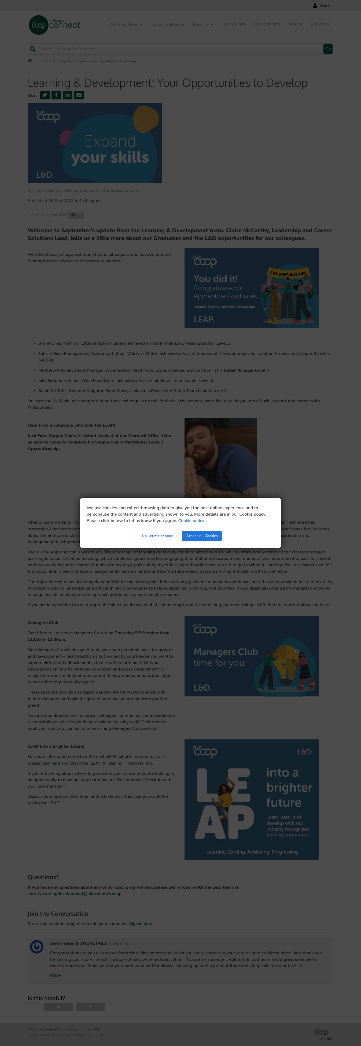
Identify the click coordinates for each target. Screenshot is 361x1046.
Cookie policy (191, 521)
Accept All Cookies (202, 535)
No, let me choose (157, 535)
